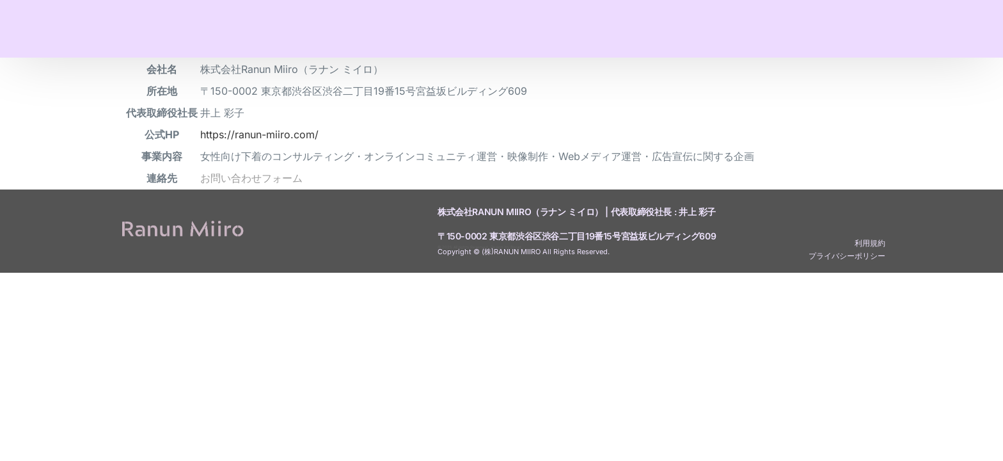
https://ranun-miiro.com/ (259, 134)
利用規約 (870, 243)
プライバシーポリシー (847, 256)
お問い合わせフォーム (251, 178)
